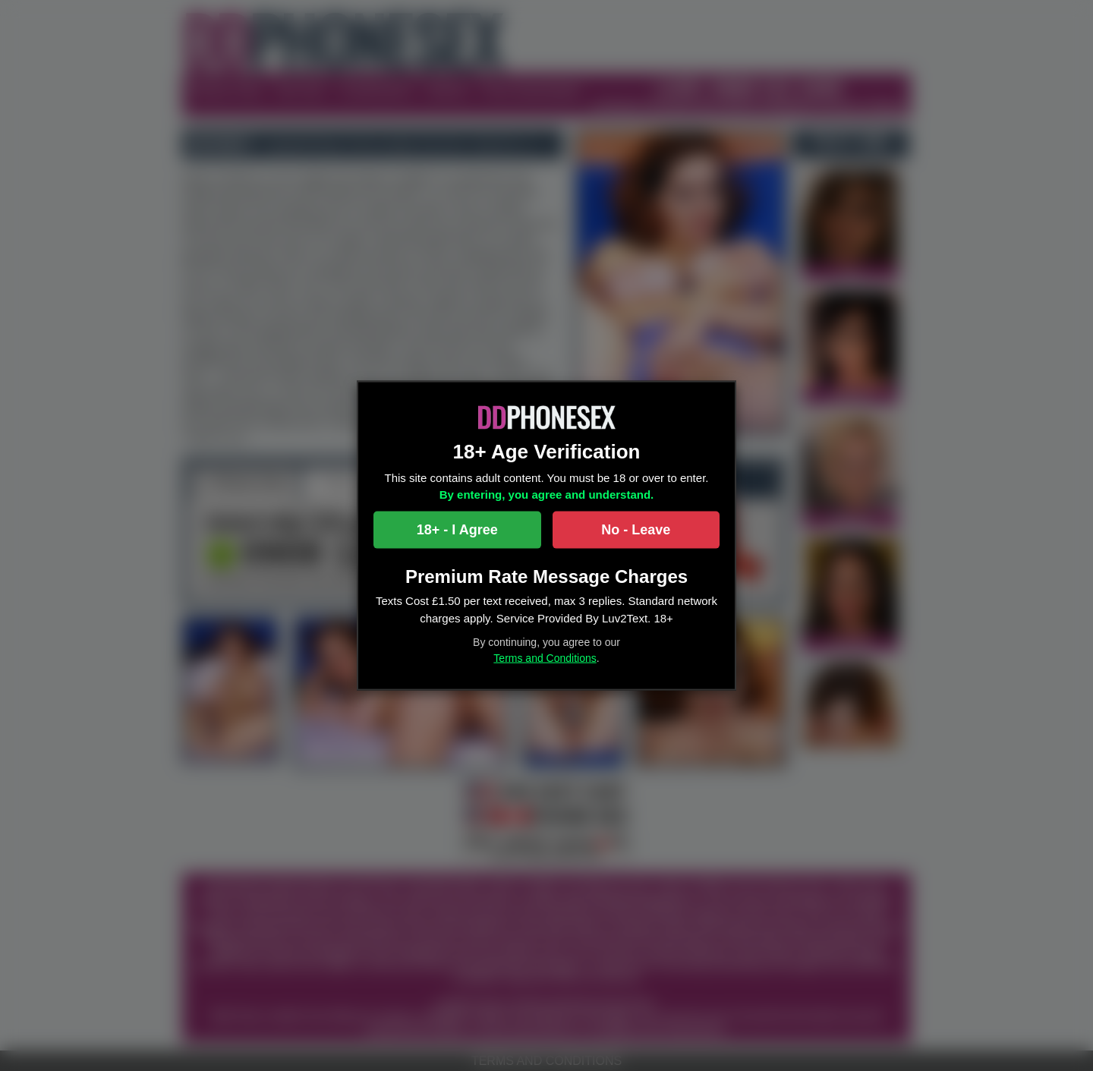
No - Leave (635, 529)
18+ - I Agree (457, 529)
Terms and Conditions (544, 658)
